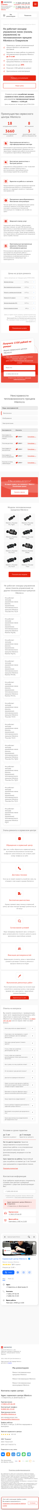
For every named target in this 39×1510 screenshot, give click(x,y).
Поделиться (3, 1474)
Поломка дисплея (7, 443)
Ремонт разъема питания (11, 308)
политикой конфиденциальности (22, 378)
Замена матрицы (8, 282)
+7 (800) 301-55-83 (22, 7)
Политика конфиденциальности (19, 1490)
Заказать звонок (19, 492)
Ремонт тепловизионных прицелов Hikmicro (21, 1393)
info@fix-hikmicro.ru (8, 1434)
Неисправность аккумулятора (6, 449)
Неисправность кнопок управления (8, 456)
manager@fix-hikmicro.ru (10, 1439)
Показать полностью (10, 1188)
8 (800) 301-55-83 (8, 1428)
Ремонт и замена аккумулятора (12, 292)
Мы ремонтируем (9, 15)
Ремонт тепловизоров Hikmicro (23, 1398)
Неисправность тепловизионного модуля (7, 436)
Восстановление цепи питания (12, 287)
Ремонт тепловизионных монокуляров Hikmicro (21, 1403)
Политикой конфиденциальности (24, 1217)
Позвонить (27, 15)
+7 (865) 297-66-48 (22, 3)
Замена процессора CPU (10, 303)
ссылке (10, 1382)
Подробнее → (32, 437)
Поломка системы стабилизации (7, 462)
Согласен (33, 1503)
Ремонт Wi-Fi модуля (9, 297)
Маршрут (8, 1292)
